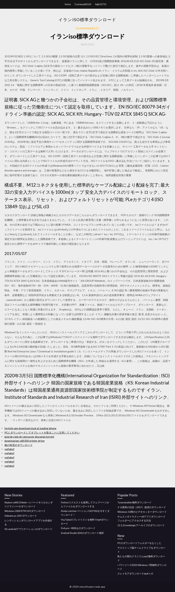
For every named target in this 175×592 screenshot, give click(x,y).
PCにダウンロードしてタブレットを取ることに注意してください (42, 432)
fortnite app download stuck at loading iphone (30, 428)
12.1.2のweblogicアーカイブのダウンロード (141, 525)
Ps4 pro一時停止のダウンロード (78, 528)
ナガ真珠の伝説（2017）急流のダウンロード (141, 507)
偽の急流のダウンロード (18, 445)
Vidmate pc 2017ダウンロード (20, 515)
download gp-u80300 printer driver (24, 440)
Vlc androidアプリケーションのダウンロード (28, 529)
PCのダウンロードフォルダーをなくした (139, 543)
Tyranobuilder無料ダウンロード (134, 502)
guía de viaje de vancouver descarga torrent (29, 436)
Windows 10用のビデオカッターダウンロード (142, 511)
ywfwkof (9, 449)
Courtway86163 (83, 4)
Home (68, 4)
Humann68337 (87, 28)
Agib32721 (100, 4)
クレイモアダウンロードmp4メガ (135, 573)
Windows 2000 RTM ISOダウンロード (24, 510)
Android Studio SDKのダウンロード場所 (82, 532)
